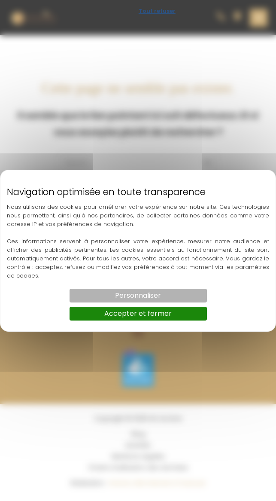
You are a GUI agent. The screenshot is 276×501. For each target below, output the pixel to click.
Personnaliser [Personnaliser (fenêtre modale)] (138, 295)
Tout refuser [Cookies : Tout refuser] (157, 11)
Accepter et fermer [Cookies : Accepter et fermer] (138, 313)
